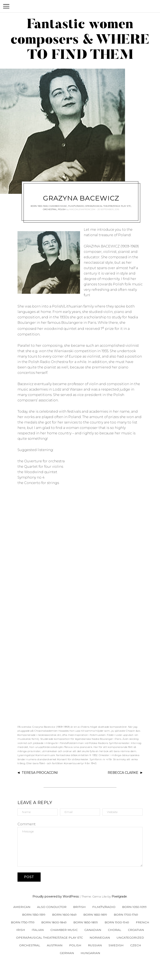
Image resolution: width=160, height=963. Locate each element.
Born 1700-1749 (126, 914)
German (67, 953)
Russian (95, 945)
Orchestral (50, 209)
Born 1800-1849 (54, 922)
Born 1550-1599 (33, 914)
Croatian (136, 930)
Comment (27, 824)
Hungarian (90, 953)
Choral (114, 930)
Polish (62, 209)
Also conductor (51, 907)
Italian (38, 930)
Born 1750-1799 (23, 922)
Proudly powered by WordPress (55, 896)
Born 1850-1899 (85, 922)
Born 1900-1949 (39, 206)
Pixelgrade (119, 896)
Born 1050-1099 (134, 907)
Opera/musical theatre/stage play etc (108, 206)
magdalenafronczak (82, 209)
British (79, 907)
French (142, 922)
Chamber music (58, 206)
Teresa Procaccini (40, 773)
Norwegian (100, 937)
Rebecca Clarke (123, 773)
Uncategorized (130, 937)
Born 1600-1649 (64, 914)
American (21, 907)
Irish (20, 930)
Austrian (54, 945)
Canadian (92, 930)
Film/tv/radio (76, 206)
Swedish (116, 945)
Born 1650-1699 (95, 914)
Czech (135, 945)
